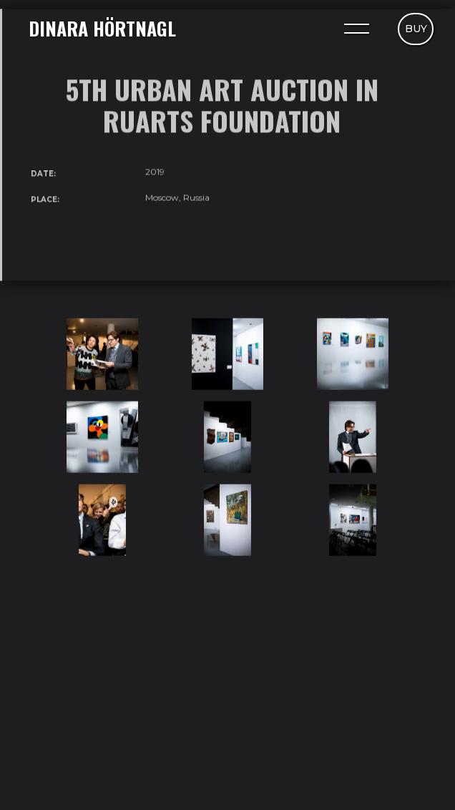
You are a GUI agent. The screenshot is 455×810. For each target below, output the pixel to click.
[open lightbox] (102, 354)
